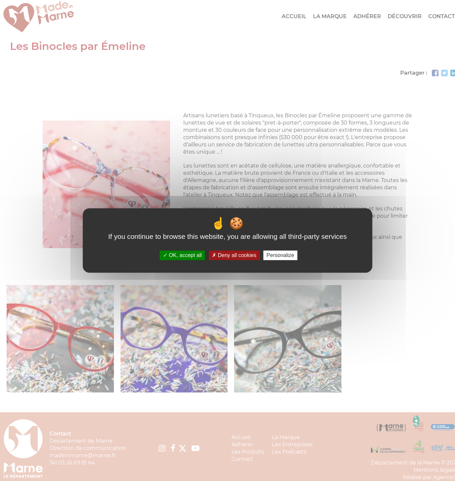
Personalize (280, 255)
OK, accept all (182, 255)
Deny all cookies (234, 255)
